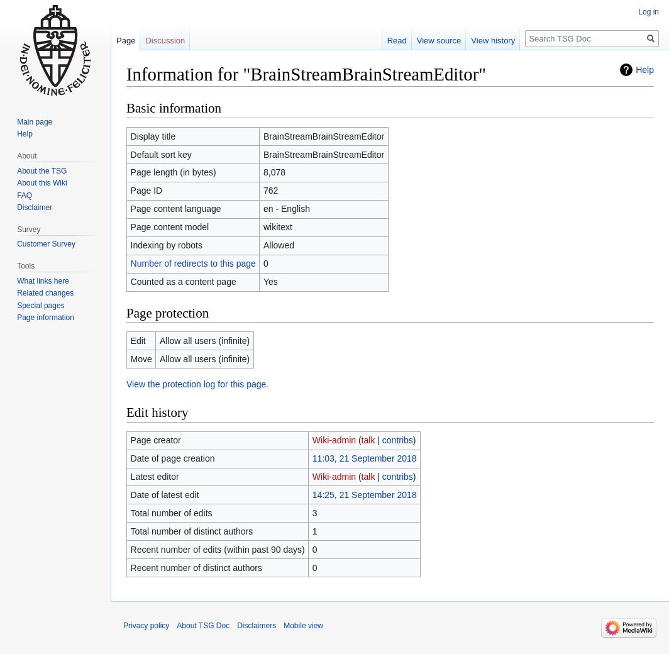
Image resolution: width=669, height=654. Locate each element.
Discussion (165, 40)
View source (439, 40)
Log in (648, 12)
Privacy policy (146, 625)
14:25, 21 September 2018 (364, 495)
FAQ (24, 195)
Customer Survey (46, 244)
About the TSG (42, 171)
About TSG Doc (203, 625)
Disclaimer (34, 207)
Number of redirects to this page (193, 263)
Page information (45, 317)
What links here (43, 281)
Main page (34, 122)
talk (368, 440)
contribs (397, 440)
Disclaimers (256, 625)
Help (645, 70)
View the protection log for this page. (197, 384)
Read (397, 40)
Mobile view (303, 625)
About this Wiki (42, 183)
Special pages (40, 305)
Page (125, 40)
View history (493, 40)
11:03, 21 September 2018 (364, 458)
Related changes (45, 293)
